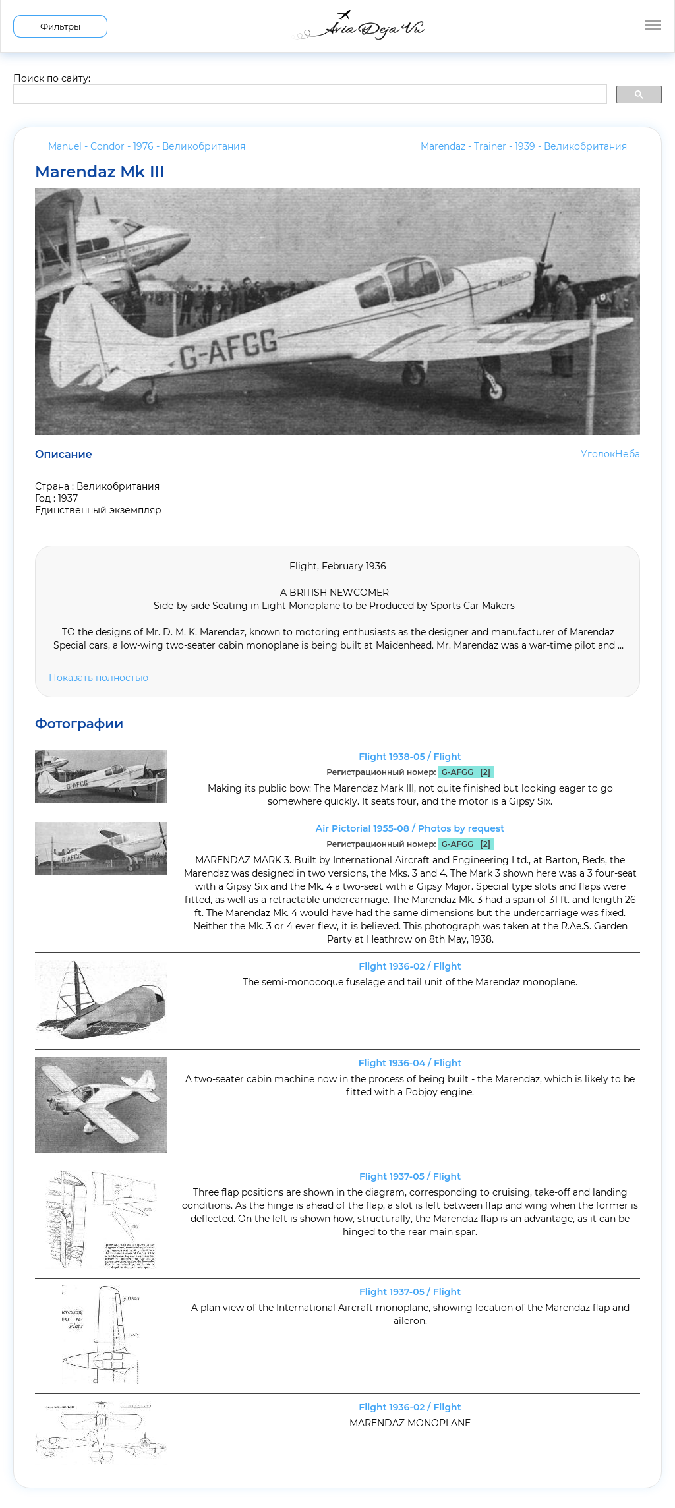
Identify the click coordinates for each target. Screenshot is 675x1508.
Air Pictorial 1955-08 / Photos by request (410, 828)
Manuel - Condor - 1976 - (146, 146)
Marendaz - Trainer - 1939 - (524, 146)
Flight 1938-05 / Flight (410, 757)
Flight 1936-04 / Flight (410, 1063)
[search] (309, 95)
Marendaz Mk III (100, 172)
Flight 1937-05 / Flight (410, 1176)
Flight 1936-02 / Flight (410, 966)
